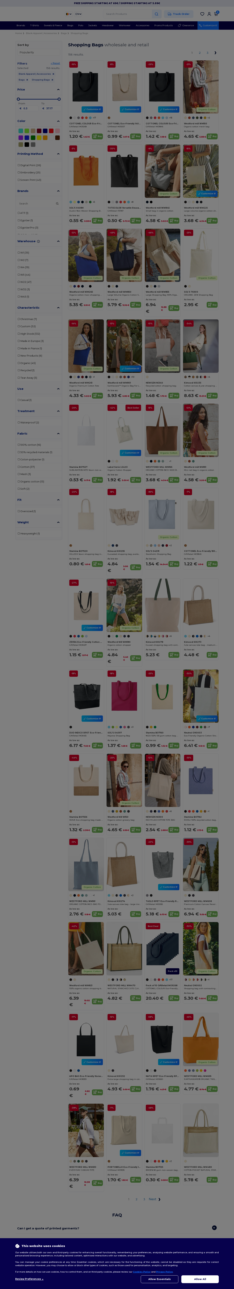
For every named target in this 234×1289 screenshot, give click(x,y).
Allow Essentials (159, 1279)
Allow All (200, 1279)
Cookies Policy (142, 1271)
